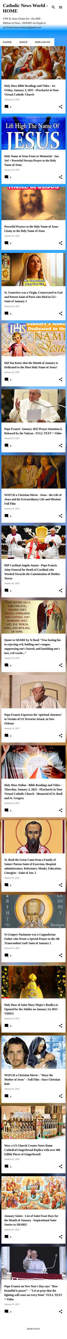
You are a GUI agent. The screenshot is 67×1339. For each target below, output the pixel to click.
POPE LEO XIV (42, 42)
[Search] (53, 7)
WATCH (23, 42)
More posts (33, 1329)
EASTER (7, 42)
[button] (60, 107)
